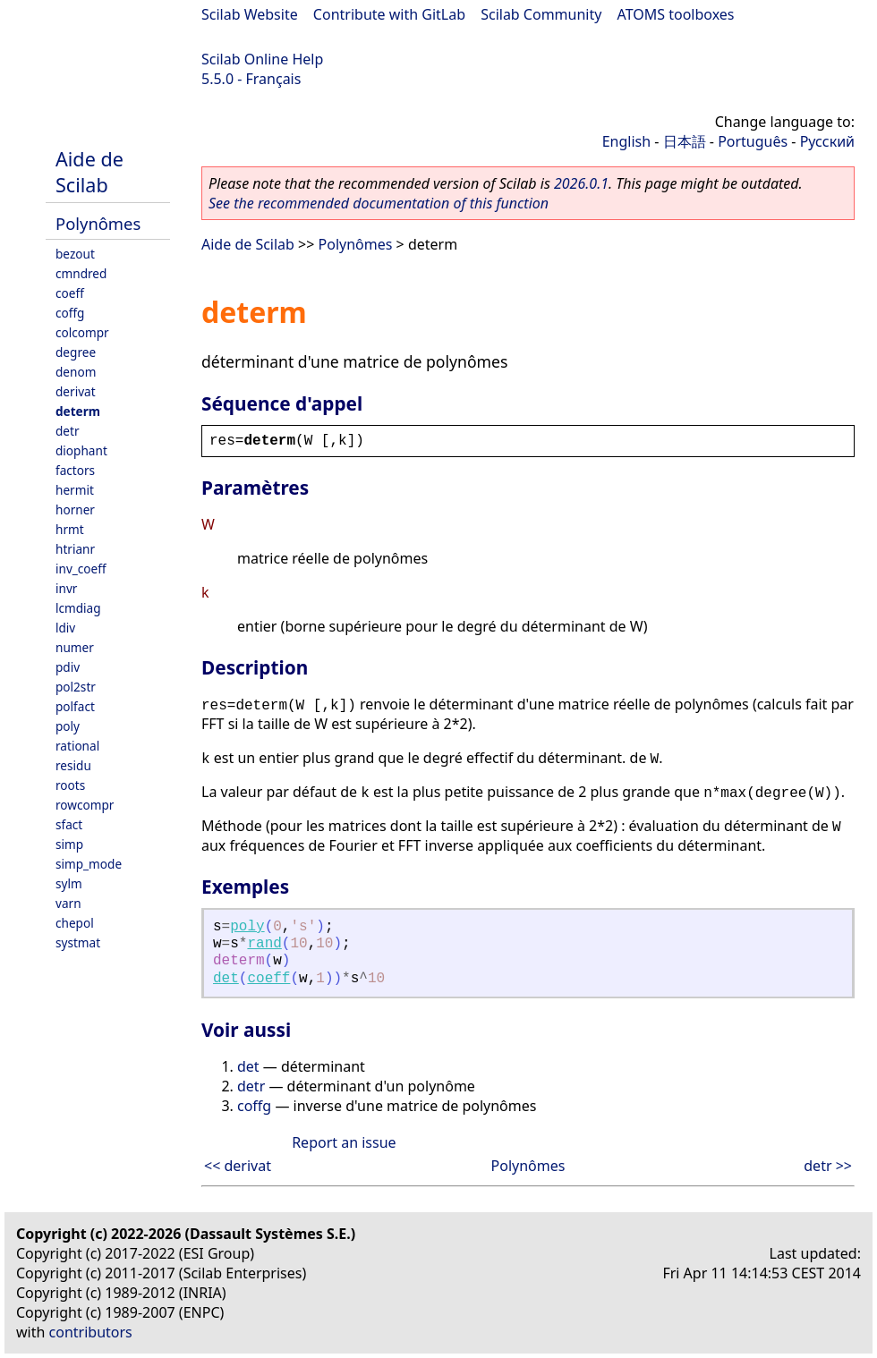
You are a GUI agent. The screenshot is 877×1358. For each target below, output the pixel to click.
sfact (68, 824)
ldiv (65, 627)
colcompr (82, 332)
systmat (77, 942)
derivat (75, 391)
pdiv (67, 666)
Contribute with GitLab (389, 14)
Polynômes (97, 223)
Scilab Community (541, 14)
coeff (69, 292)
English (626, 141)
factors (75, 470)
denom (75, 371)
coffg (69, 312)
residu (73, 765)
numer (74, 647)
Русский (827, 141)
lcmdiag (78, 607)
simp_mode (88, 863)
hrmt (69, 529)
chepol (74, 922)
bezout (75, 253)
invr (66, 588)
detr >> (828, 1166)
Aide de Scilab (89, 172)
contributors (90, 1332)
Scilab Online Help (262, 59)
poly (67, 725)
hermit (74, 489)
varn (68, 903)
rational (77, 745)
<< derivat (237, 1166)
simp (69, 844)
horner (75, 509)
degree (75, 352)
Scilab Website (249, 14)
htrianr (75, 548)
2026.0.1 (581, 183)
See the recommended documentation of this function (379, 203)
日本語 (684, 141)
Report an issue (344, 1142)
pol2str (75, 686)
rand (264, 944)
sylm (68, 883)
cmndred (80, 273)
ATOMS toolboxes (676, 14)
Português (753, 141)
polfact (75, 706)
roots (70, 785)
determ (77, 411)
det (226, 979)
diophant (81, 450)
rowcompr (84, 804)
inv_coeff (80, 568)
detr (67, 430)
